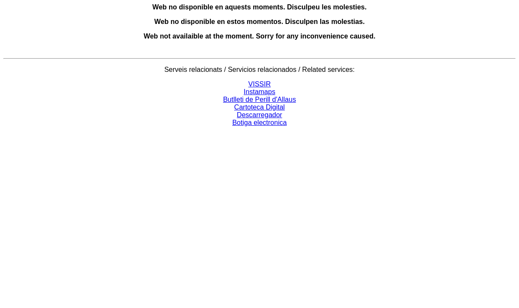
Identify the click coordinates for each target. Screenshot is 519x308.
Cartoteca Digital (259, 107)
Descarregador (259, 114)
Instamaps (259, 91)
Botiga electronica (259, 122)
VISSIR (259, 84)
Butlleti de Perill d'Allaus (259, 99)
